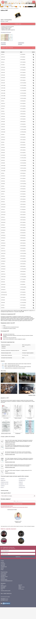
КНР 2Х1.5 (3, 103)
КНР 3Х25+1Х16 (4, 294)
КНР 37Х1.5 (3, 274)
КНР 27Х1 (3, 248)
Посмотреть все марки (4, 490)
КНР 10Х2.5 (3, 206)
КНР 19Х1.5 (3, 235)
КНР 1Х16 (3, 69)
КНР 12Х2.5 (3, 214)
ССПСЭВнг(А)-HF (22, 478)
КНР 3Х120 (3, 165)
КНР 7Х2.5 (3, 199)
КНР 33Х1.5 (3, 266)
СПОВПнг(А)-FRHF (4, 482)
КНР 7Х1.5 (3, 196)
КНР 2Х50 (3, 124)
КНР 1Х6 (2, 64)
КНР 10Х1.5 (3, 204)
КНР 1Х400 (3, 98)
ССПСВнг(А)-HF (22, 487)
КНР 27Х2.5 (3, 253)
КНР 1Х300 (3, 95)
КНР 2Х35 (3, 121)
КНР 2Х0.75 (3, 284)
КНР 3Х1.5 (3, 137)
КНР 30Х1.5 (3, 258)
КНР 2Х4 (2, 108)
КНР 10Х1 (3, 201)
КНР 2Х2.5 (3, 106)
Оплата (20, 44)
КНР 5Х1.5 (3, 188)
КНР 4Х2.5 (3, 178)
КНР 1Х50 (3, 77)
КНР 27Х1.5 (3, 250)
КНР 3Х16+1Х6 (3, 292)
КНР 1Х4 (2, 62)
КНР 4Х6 (2, 307)
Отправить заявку (18, 23)
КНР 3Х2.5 (3, 139)
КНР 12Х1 (3, 209)
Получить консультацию (18, 503)
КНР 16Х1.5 (3, 227)
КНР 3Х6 (2, 144)
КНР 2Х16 (3, 116)
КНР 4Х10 (3, 297)
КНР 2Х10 (3, 113)
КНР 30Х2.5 (3, 261)
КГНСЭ (2, 487)
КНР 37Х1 (3, 271)
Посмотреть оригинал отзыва (10, 443)
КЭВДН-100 (3, 480)
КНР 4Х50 (3, 183)
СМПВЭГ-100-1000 (4, 483)
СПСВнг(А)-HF (22, 485)
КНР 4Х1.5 (3, 175)
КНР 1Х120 (3, 85)
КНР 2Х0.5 (3, 281)
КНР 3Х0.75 (3, 289)
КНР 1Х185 (3, 90)
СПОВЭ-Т (3, 485)
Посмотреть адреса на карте (5, 590)
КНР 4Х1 (2, 173)
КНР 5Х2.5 (3, 191)
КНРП (3, 363)
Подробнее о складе (31, 395)
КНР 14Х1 (3, 217)
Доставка (3, 42)
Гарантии (3, 44)
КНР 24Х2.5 (3, 245)
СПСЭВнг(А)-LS (22, 480)
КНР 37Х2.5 (3, 276)
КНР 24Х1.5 (3, 243)
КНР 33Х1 (3, 263)
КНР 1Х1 (2, 54)
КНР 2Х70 (3, 126)
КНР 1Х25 (3, 72)
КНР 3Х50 (3, 157)
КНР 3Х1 (2, 134)
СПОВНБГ (21, 483)
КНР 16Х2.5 (3, 230)
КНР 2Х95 (3, 129)
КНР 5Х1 (2, 186)
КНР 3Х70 (3, 160)
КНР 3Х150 (3, 168)
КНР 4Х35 (3, 302)
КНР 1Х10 (3, 67)
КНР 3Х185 (3, 170)
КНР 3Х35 (3, 155)
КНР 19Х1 (3, 232)
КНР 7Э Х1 (3, 279)
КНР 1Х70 (3, 80)
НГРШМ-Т (3, 478)
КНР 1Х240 (3, 93)
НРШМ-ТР (21, 482)
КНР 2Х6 (2, 111)
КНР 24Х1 (3, 240)
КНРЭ (3, 366)
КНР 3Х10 (3, 147)
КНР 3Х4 (2, 142)
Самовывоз (21, 42)
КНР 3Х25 (3, 152)
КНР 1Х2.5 (3, 59)
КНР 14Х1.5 (3, 219)
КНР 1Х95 (3, 82)
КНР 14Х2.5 (3, 222)
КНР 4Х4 (2, 305)
